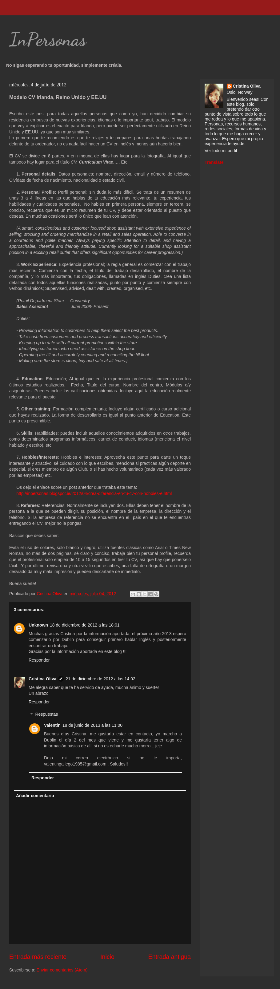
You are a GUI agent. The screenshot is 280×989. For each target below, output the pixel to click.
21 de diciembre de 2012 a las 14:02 (100, 678)
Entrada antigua (169, 956)
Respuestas (46, 714)
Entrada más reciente (37, 956)
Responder (39, 660)
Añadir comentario (35, 795)
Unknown (38, 625)
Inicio (107, 956)
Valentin (52, 725)
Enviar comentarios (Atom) (62, 969)
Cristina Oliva (42, 678)
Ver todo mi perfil (221, 150)
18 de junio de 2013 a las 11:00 (92, 725)
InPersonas (47, 39)
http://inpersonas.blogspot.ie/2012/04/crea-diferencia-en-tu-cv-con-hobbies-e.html (94, 493)
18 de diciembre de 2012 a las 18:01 (85, 625)
